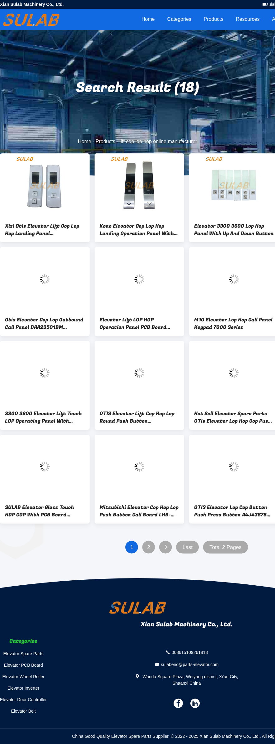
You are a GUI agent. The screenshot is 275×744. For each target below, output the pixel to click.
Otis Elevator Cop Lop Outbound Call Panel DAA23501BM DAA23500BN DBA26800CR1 (44, 323)
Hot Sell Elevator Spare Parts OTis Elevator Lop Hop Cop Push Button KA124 (232, 417)
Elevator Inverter (23, 688)
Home (148, 19)
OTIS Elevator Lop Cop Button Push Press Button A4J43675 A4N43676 (230, 511)
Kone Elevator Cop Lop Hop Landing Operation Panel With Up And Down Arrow (137, 229)
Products (213, 19)
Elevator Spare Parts (23, 653)
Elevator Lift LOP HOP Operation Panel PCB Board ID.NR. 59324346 (133, 323)
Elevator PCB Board (23, 665)
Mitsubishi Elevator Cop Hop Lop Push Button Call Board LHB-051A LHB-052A (139, 511)
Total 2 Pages (225, 547)
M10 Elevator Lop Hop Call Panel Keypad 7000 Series (233, 323)
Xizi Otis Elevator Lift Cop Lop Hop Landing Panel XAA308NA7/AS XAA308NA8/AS (43, 229)
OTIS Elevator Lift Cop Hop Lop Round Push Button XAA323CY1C (137, 417)
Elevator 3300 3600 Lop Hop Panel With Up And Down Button (234, 229)
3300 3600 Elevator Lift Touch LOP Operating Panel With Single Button (43, 417)
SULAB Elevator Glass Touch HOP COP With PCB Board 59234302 (39, 511)
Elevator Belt (23, 711)
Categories (179, 19)
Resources (247, 19)
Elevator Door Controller (23, 699)
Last (188, 547)
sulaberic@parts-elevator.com (189, 664)
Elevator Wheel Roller (23, 676)
